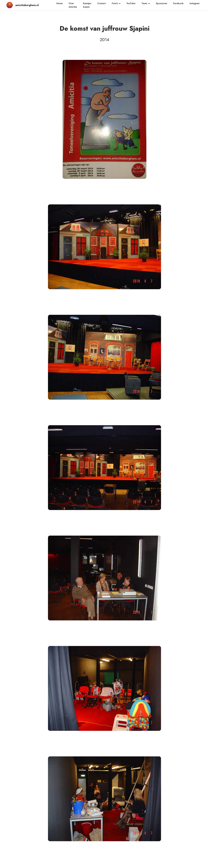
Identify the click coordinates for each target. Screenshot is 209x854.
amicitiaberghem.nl (27, 5)
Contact (101, 3)
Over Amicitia (73, 5)
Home (59, 3)
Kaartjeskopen (87, 5)
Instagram (195, 3)
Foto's (115, 3)
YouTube (130, 3)
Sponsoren (161, 3)
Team (144, 3)
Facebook (178, 3)
